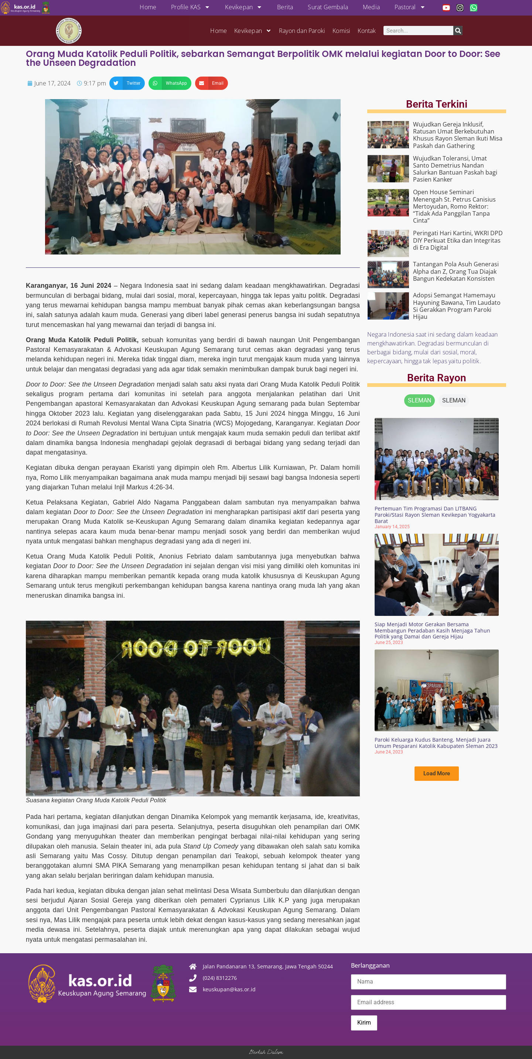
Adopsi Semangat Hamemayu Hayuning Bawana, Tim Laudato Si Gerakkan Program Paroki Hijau (457, 306)
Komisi (341, 31)
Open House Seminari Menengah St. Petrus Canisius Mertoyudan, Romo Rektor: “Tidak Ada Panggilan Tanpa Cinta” (454, 206)
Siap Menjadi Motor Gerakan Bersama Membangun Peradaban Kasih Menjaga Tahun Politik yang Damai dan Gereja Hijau (432, 630)
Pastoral (410, 7)
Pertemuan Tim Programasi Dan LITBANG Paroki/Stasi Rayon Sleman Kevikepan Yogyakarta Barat (435, 515)
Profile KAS (190, 7)
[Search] (458, 30)
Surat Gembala (328, 7)
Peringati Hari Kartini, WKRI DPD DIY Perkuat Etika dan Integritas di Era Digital (458, 240)
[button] (127, 83)
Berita (285, 7)
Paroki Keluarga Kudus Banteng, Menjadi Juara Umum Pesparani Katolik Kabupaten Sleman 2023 (436, 742)
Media (371, 7)
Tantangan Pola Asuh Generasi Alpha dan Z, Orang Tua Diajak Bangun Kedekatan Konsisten (456, 271)
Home (148, 7)
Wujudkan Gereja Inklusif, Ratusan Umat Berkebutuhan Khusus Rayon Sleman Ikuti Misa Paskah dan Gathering (457, 135)
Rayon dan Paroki (302, 31)
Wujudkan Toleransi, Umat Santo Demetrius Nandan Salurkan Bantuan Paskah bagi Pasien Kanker (455, 169)
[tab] (419, 400)
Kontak (367, 31)
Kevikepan (243, 7)
